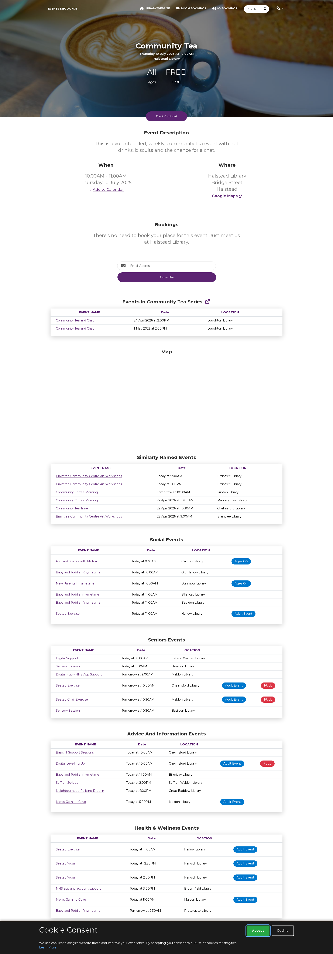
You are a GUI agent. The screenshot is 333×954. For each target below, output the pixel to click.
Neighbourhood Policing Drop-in (80, 791)
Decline (282, 931)
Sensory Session (68, 666)
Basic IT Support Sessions (75, 752)
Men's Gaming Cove (71, 802)
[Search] (253, 9)
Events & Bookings (63, 8)
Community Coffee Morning (77, 492)
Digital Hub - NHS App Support (79, 674)
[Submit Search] (265, 9)
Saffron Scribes (67, 783)
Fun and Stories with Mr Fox (76, 561)
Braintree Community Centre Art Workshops (89, 476)
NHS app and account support (78, 888)
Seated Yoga (65, 863)
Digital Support (67, 658)
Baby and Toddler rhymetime (77, 594)
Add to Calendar (106, 189)
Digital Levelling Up (70, 763)
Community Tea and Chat (75, 320)
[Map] (166, 400)
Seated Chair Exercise (72, 699)
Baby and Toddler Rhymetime (78, 572)
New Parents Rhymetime (75, 583)
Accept (258, 931)
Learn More (47, 947)
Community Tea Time (72, 508)
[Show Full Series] (207, 302)
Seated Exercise (68, 614)
